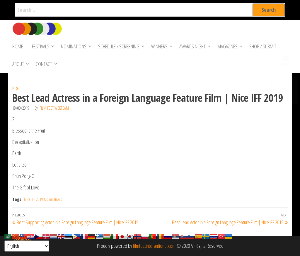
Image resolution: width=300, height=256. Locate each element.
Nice (15, 88)
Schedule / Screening (118, 46)
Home (17, 46)
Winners (159, 46)
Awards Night (192, 46)
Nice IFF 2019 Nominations (43, 199)
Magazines (227, 46)
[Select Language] (26, 246)
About (18, 63)
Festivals (40, 46)
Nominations (73, 46)
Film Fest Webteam (54, 108)
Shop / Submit (262, 46)
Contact (44, 63)
